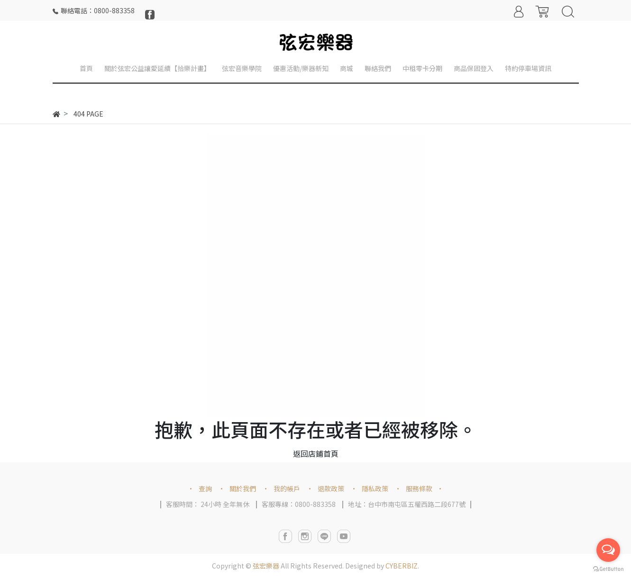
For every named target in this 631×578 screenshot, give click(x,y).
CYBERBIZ (401, 565)
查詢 (205, 488)
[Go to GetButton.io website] (608, 568)
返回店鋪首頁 (315, 453)
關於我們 (242, 488)
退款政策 (331, 488)
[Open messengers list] (608, 550)
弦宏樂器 (266, 565)
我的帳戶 (287, 488)
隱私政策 (375, 488)
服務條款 (419, 488)
